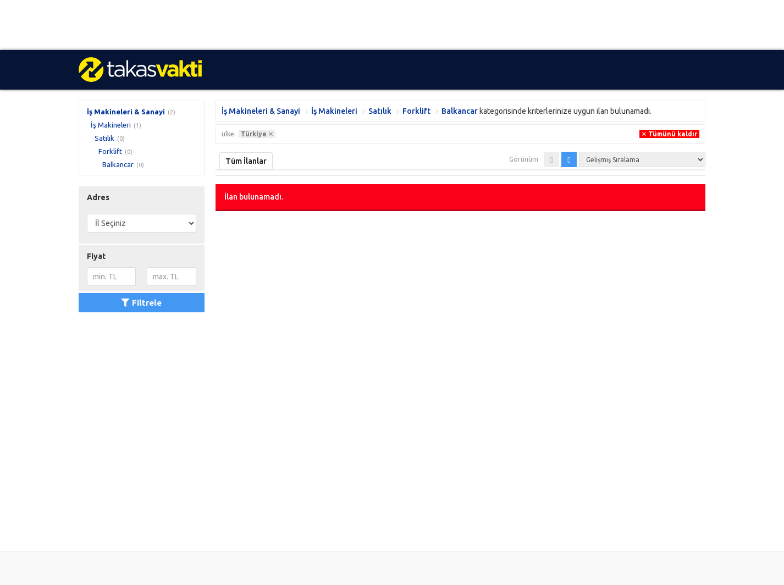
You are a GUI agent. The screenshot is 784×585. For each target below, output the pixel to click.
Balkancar (118, 164)
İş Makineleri (111, 125)
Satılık (104, 138)
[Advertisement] (330, 25)
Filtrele (141, 302)
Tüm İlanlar (246, 161)
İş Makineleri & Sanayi (126, 111)
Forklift (110, 151)
